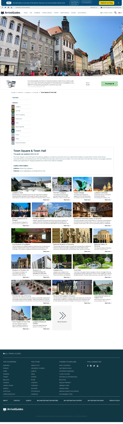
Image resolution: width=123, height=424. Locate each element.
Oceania (73, 12)
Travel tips (74, 4)
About (5, 400)
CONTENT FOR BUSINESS (23, 7)
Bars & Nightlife (20, 127)
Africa (26, 12)
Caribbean (37, 12)
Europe (56, 12)
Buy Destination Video (96, 400)
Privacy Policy (115, 400)
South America (82, 12)
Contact (17, 400)
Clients (28, 400)
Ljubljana (28, 92)
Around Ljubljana (20, 114)
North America (64, 12)
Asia (31, 12)
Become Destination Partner (47, 400)
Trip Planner (74, 2)
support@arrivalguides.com (111, 7)
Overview (15, 97)
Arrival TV (93, 7)
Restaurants (19, 118)
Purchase (109, 84)
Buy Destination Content (73, 400)
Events (17, 134)
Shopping (18, 130)
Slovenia (20, 92)
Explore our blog (107, 3)
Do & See (35, 92)
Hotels (17, 138)
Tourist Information (21, 142)
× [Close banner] (118, 3)
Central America (47, 12)
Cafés (17, 122)
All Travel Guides (106, 12)
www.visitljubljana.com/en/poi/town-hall (32, 171)
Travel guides (86, 2)
